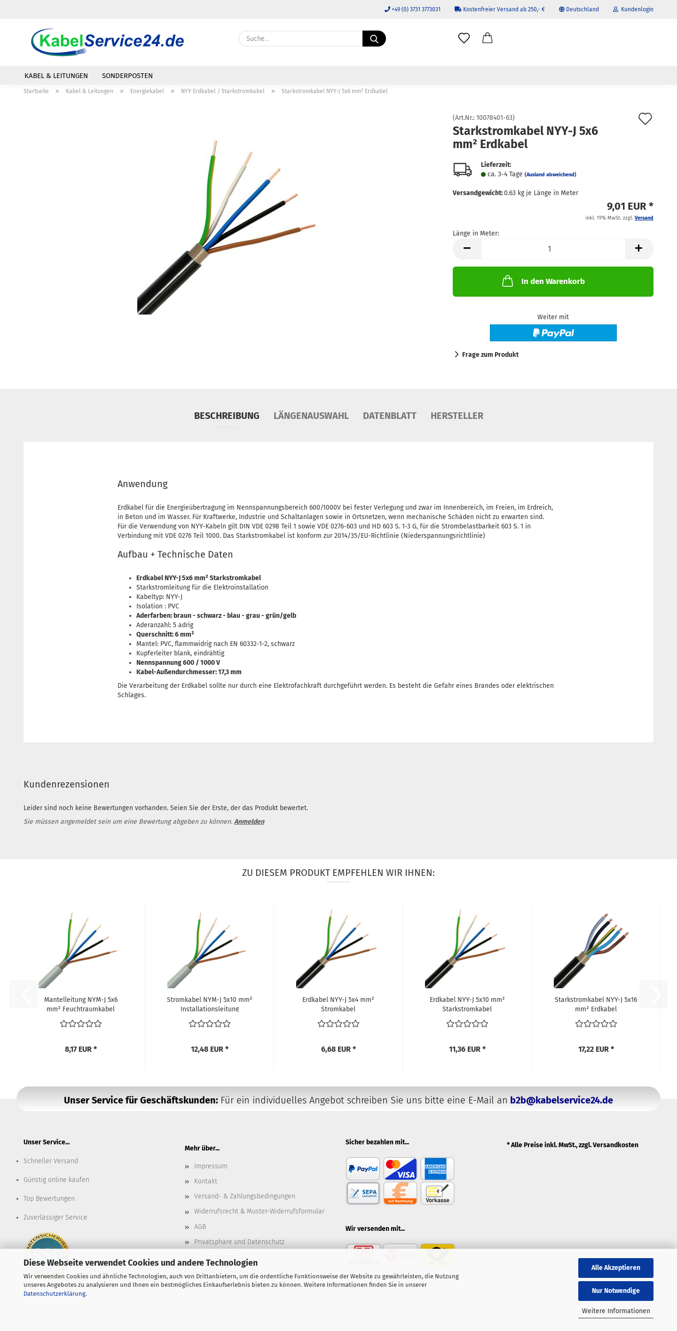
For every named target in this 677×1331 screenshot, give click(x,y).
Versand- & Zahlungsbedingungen (244, 1196)
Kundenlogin (633, 9)
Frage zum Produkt (490, 355)
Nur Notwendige (616, 1291)
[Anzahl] (553, 249)
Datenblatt (390, 415)
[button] (487, 38)
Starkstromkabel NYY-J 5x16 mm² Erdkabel (596, 1004)
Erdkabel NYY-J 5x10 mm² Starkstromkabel (467, 1004)
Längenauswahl (311, 415)
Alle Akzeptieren (615, 1268)
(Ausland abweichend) (550, 175)
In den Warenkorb (542, 280)
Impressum (211, 1166)
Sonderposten (127, 75)
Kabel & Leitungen (56, 75)
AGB (200, 1227)
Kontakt (205, 1181)
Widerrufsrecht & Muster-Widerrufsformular (259, 1211)
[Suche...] (374, 39)
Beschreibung (227, 415)
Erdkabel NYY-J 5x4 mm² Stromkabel (338, 1004)
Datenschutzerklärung (55, 1293)
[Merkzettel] (464, 38)
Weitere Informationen (616, 1311)
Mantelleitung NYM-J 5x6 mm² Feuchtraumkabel (81, 1004)
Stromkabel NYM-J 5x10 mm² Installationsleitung (209, 1004)
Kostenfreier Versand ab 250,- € (500, 9)
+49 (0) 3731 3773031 (413, 9)
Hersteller (457, 415)
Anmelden (249, 822)
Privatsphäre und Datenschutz (239, 1242)
